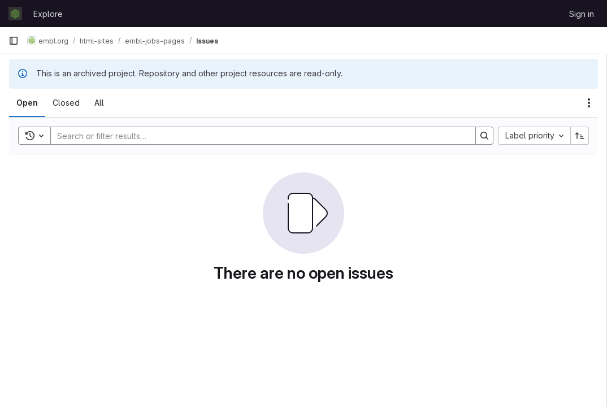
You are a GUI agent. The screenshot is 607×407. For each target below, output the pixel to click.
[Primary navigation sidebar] (14, 41)
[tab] (27, 103)
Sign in (581, 14)
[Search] (257, 135)
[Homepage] (15, 14)
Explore (48, 14)
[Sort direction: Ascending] (580, 136)
